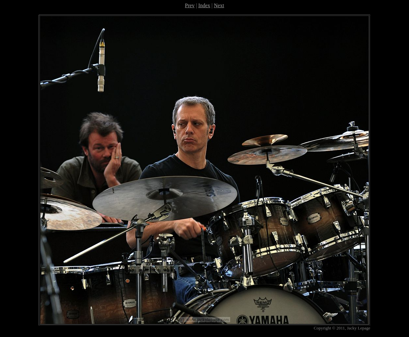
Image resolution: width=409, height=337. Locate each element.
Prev (189, 5)
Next (219, 5)
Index (204, 5)
